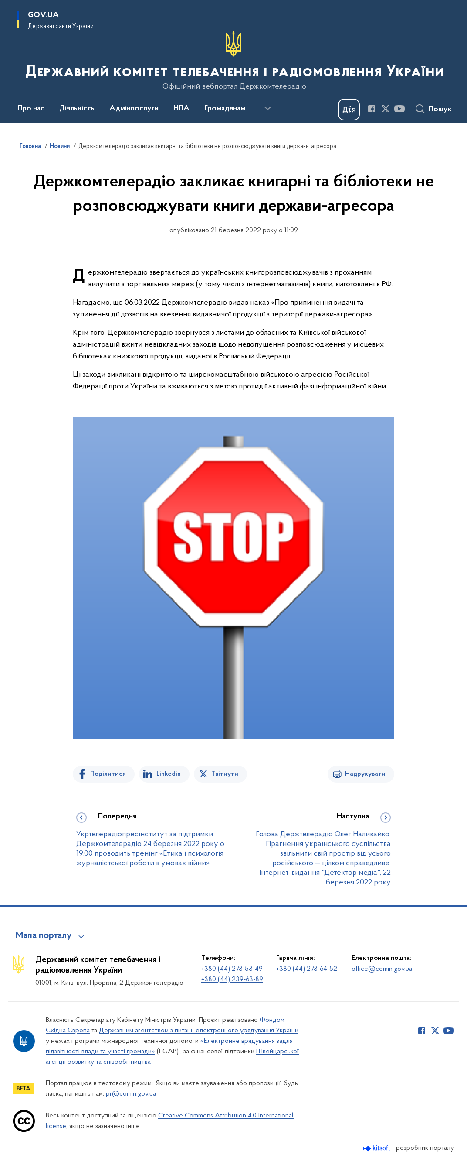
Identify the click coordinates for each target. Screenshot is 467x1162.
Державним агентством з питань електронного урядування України (198, 1030)
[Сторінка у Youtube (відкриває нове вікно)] (399, 108)
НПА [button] (181, 109)
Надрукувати (365, 773)
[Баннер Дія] (349, 109)
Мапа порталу (44, 936)
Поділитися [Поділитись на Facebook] (108, 773)
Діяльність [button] (77, 109)
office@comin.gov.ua (382, 969)
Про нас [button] (30, 109)
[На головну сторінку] (233, 61)
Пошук (440, 109)
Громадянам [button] (224, 109)
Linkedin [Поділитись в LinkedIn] (168, 773)
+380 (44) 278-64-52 (306, 969)
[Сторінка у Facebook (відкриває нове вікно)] (371, 108)
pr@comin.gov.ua (131, 1093)
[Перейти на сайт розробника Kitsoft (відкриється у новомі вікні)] (377, 1148)
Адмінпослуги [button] (134, 109)
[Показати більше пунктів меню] (267, 108)
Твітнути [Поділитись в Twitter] (224, 773)
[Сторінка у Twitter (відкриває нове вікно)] (385, 108)
